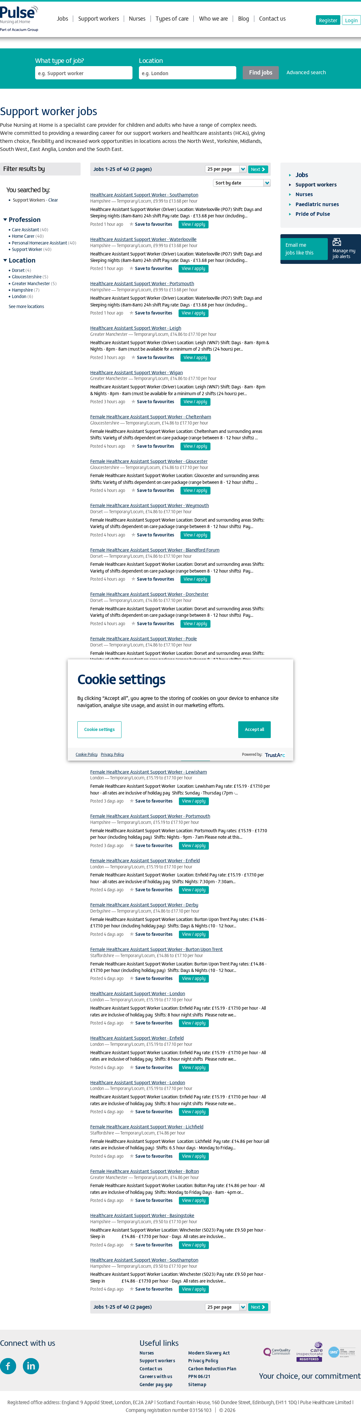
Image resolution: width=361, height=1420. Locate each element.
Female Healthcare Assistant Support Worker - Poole (143, 638)
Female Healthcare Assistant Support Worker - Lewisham (148, 771)
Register (328, 20)
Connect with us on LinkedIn (31, 1366)
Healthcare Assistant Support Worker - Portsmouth (142, 283)
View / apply (193, 224)
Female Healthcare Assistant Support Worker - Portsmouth (150, 815)
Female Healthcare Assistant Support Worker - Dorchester (149, 593)
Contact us (272, 18)
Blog (243, 18)
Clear (53, 200)
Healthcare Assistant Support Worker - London (137, 993)
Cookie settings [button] (99, 729)
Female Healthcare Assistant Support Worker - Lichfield (146, 1126)
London (19, 296)
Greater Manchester (31, 283)
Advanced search (306, 72)
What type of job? (59, 60)
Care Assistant (25, 229)
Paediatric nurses (317, 204)
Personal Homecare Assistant (39, 243)
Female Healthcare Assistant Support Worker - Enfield (145, 860)
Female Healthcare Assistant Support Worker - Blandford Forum (155, 549)
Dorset (18, 270)
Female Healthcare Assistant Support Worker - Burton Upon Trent (156, 948)
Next (255, 169)
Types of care (172, 18)
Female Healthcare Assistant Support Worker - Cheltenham (150, 416)
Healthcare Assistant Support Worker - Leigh (135, 327)
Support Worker (27, 249)
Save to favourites (153, 224)
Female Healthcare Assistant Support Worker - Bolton (144, 1170)
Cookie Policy (87, 754)
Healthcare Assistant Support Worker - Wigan (136, 372)
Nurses (137, 18)
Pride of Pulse (313, 213)
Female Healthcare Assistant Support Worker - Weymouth (149, 505)
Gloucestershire (27, 277)
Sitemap (197, 1384)
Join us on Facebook (8, 1366)
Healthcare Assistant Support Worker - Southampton (144, 194)
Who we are (213, 18)
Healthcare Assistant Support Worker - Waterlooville (143, 238)
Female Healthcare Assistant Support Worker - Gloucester (149, 460)
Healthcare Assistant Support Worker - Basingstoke (142, 1215)
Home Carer (23, 236)
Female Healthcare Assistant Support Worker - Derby (144, 904)
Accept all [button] (254, 729)
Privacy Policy (203, 1360)
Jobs (62, 18)
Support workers (98, 18)
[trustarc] (274, 754)
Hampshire (22, 290)
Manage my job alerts (344, 253)
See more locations (26, 306)
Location (151, 60)
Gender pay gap (156, 1384)
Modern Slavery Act (209, 1353)
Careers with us (156, 1376)
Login (351, 20)
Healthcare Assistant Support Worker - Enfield (137, 1037)
